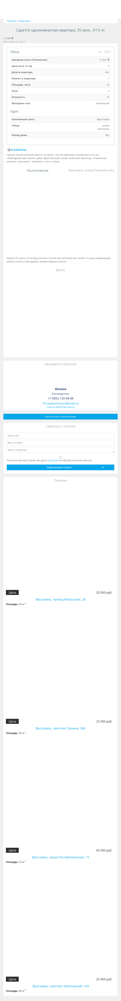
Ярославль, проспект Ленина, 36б (60, 728)
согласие (53, 460)
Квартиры (24, 21)
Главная (11, 21)
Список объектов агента (60, 407)
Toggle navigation (6, 9)
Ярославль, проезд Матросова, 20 (61, 599)
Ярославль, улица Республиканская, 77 (60, 857)
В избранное (19, 149)
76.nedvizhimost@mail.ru (61, 403)
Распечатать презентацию (60, 416)
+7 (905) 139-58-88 (60, 398)
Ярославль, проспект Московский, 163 (60, 986)
